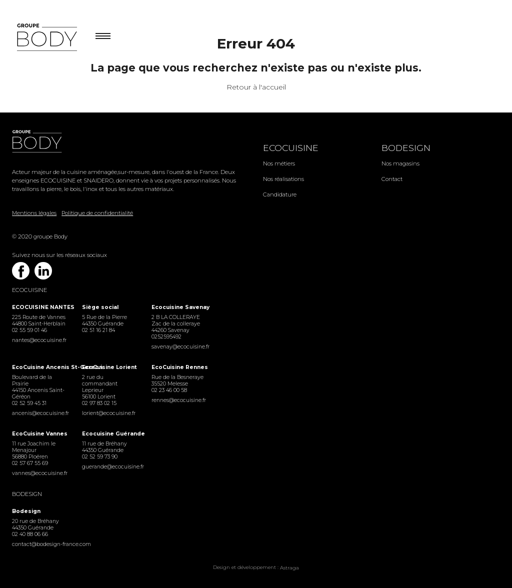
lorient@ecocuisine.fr (109, 413)
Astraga (289, 567)
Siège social (100, 307)
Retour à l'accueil (256, 87)
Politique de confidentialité (97, 213)
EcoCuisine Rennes (179, 367)
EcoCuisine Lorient (109, 367)
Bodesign (406, 147)
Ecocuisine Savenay (179, 307)
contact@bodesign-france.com (40, 544)
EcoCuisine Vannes (40, 433)
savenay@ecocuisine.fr (179, 347)
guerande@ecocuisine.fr (110, 467)
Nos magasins (401, 163)
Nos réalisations (283, 179)
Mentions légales (34, 213)
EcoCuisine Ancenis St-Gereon (40, 367)
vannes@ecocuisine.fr (40, 473)
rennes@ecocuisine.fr (179, 400)
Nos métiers (279, 163)
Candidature (279, 194)
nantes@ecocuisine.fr (39, 340)
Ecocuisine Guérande (110, 433)
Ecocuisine (290, 147)
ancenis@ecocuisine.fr (40, 413)
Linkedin (43, 271)
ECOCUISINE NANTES (40, 307)
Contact (392, 179)
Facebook (21, 271)
